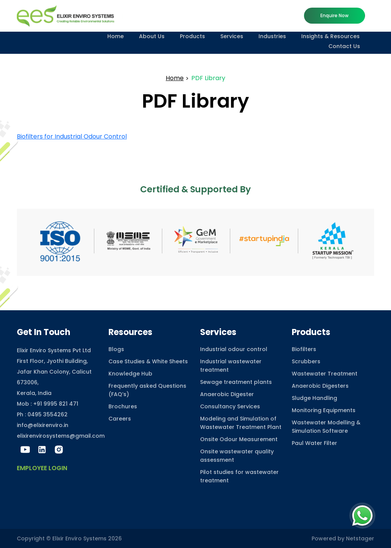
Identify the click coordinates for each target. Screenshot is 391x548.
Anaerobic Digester (227, 394)
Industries (272, 36)
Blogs (116, 349)
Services (231, 36)
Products (192, 36)
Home (115, 36)
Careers (119, 418)
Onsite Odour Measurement (239, 439)
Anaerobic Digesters (320, 386)
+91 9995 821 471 (55, 404)
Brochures (122, 406)
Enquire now (334, 15)
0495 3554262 (47, 414)
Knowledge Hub (130, 373)
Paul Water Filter (314, 443)
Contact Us (344, 46)
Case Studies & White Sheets (148, 361)
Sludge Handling (314, 398)
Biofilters (304, 349)
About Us (152, 36)
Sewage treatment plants (236, 382)
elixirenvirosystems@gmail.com (61, 436)
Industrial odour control (233, 349)
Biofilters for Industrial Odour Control (72, 136)
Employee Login (42, 468)
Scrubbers (306, 361)
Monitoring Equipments (323, 410)
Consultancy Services (230, 406)
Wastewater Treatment (324, 373)
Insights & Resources (330, 36)
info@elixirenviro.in (42, 425)
